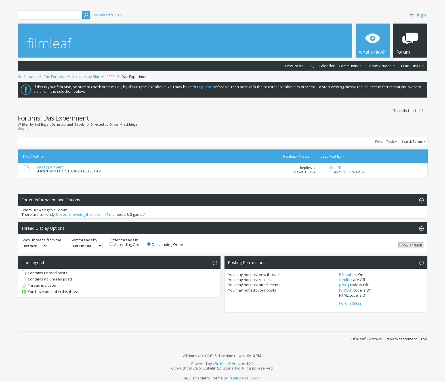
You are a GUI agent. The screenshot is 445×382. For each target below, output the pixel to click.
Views (304, 156)
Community (348, 65)
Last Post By (333, 156)
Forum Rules (350, 303)
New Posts (294, 65)
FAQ (311, 65)
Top (424, 338)
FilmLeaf (358, 338)
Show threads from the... (43, 240)
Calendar (327, 65)
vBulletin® (222, 363)
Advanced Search (108, 14)
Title (26, 156)
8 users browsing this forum (80, 214)
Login (421, 15)
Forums (30, 76)
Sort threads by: (84, 240)
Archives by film (85, 76)
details (23, 128)
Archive (375, 338)
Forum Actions (380, 65)
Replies (289, 156)
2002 (110, 76)
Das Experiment (50, 167)
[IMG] (344, 284)
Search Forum (412, 141)
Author (38, 156)
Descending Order (165, 244)
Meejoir (60, 171)
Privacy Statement (401, 338)
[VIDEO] (345, 290)
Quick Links (410, 65)
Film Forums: (54, 76)
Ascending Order (126, 244)
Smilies (345, 279)
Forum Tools (384, 141)
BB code (346, 274)
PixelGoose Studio (245, 378)
